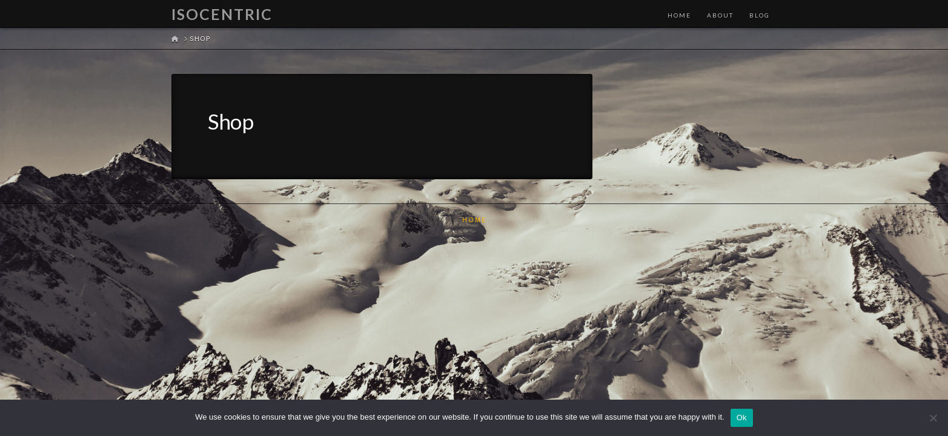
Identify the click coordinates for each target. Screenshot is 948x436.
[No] (933, 418)
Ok (742, 417)
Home (474, 219)
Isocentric (222, 14)
